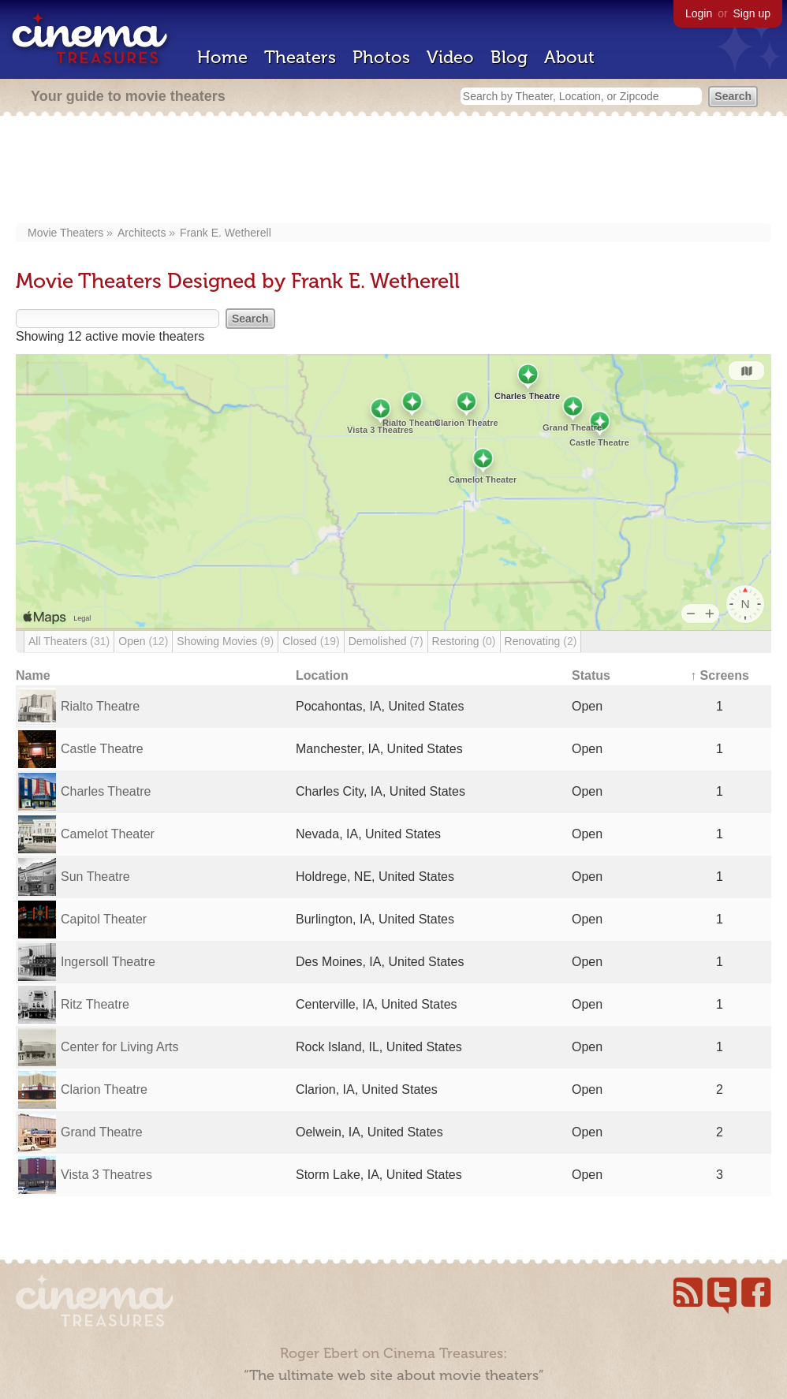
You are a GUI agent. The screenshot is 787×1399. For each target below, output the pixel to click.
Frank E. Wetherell (225, 232)
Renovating (541, 641)
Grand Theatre (102, 1132)
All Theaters (69, 641)
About (569, 57)
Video (450, 57)
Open (143, 641)
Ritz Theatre (95, 1004)
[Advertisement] (398, 171)
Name (33, 675)
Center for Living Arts (119, 1047)
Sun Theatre (95, 876)
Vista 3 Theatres (106, 1174)
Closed (310, 641)
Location (322, 675)
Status (591, 675)
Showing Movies (225, 641)
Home (222, 57)
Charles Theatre (106, 791)
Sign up (751, 13)
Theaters (300, 57)
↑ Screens (719, 675)
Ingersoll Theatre (108, 961)
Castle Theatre (102, 748)
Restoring (464, 641)
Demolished (386, 641)
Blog (509, 57)
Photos (381, 57)
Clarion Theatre (104, 1089)
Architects (141, 232)
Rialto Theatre (100, 706)
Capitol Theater (104, 919)
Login (698, 13)
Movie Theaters (65, 232)
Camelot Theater (108, 834)
